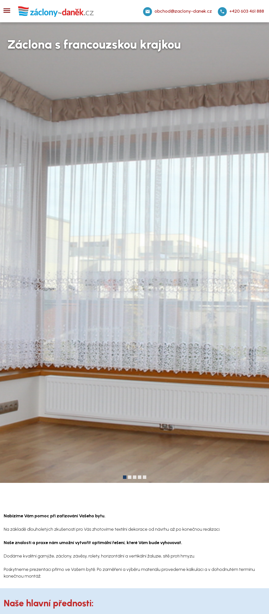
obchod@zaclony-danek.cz (183, 11)
